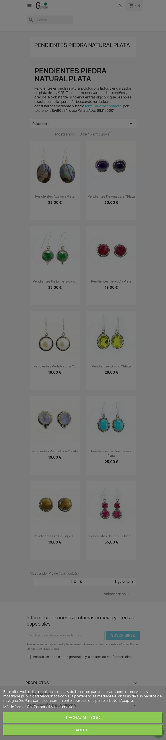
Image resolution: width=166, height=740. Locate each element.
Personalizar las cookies (54, 706)
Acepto (83, 730)
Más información (17, 706)
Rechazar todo (83, 717)
